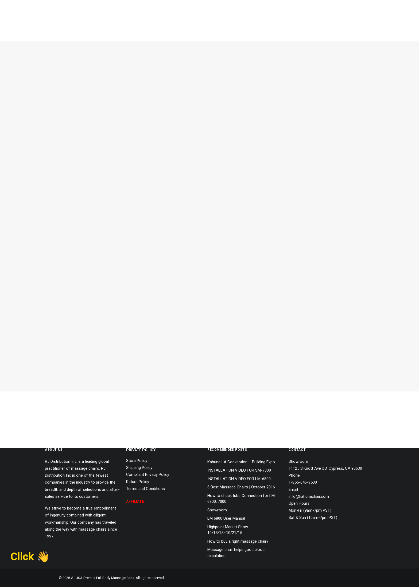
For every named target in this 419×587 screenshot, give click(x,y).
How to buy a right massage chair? (238, 541)
